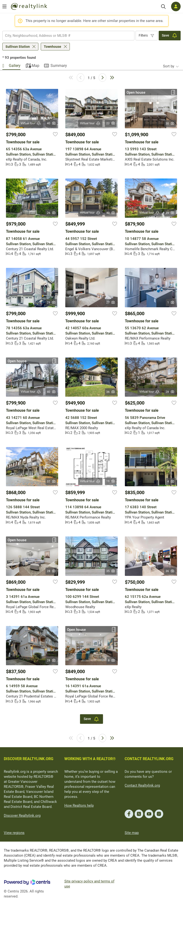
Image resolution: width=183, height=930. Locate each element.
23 (110, 123)
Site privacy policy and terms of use (89, 883)
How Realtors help (79, 805)
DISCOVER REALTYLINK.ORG (28, 759)
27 (110, 302)
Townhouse (52, 47)
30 (170, 123)
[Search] (163, 6)
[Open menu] (4, 6)
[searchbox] (65, 35)
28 (170, 392)
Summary (59, 65)
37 (51, 481)
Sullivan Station (17, 47)
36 (110, 392)
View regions (14, 833)
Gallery (14, 65)
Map (35, 65)
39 (170, 213)
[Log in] (176, 6)
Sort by (168, 66)
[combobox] (68, 35)
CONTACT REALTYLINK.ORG (149, 759)
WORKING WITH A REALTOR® (90, 759)
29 (51, 302)
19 (110, 481)
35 (110, 571)
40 (51, 123)
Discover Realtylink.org (22, 815)
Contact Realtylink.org (142, 785)
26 (51, 213)
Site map (132, 833)
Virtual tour (31, 123)
